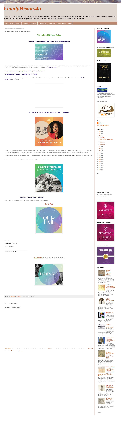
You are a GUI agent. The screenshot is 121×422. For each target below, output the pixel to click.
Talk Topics (25, 23)
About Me (18, 23)
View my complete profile (103, 125)
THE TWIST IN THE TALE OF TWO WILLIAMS (110, 386)
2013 (100, 163)
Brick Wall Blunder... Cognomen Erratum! (108, 272)
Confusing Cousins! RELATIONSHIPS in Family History (110, 300)
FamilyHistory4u (22, 8)
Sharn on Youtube (61, 23)
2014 (100, 161)
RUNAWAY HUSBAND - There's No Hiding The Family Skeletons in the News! (110, 354)
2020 (100, 148)
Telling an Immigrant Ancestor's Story (109, 326)
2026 (100, 131)
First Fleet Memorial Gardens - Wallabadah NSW (110, 286)
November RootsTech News (106, 139)
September (102, 144)
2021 (100, 146)
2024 (100, 133)
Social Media (33, 23)
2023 (100, 136)
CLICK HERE (38, 258)
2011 (100, 167)
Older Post (90, 348)
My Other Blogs (42, 23)
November (102, 137)
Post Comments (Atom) (16, 351)
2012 (100, 165)
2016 (100, 157)
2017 (100, 155)
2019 (100, 151)
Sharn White (102, 123)
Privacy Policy (51, 23)
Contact (11, 23)
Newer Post (8, 348)
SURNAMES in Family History (109, 399)
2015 (100, 159)
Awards (70, 23)
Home (6, 23)
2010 (100, 169)
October (102, 142)
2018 (100, 153)
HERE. (47, 159)
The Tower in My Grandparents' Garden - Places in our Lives (110, 339)
